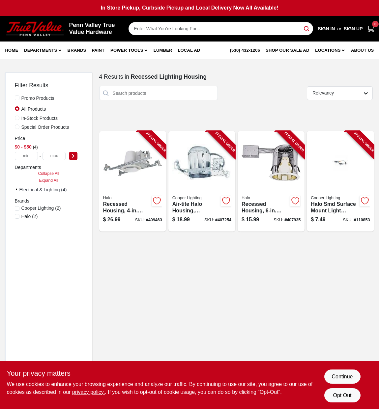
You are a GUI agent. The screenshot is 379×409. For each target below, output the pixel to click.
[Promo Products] (17, 97)
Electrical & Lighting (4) (43, 189)
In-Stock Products (39, 118)
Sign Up (353, 28)
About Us (362, 50)
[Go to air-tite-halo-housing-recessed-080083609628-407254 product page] (201, 181)
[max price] (54, 156)
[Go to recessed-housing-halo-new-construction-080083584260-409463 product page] (132, 181)
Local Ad (189, 50)
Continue (342, 376)
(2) (41, 208)
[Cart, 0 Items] (370, 28)
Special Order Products (45, 127)
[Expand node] (17, 189)
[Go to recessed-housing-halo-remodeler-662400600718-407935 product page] (271, 181)
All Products (33, 109)
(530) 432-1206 (245, 50)
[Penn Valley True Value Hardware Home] (35, 29)
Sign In (326, 28)
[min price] (26, 156)
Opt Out (342, 395)
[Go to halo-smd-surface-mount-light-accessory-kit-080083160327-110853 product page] (340, 181)
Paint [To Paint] (98, 50)
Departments (40, 50)
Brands (77, 50)
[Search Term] (221, 28)
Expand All (48, 180)
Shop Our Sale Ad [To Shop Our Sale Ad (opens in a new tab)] (287, 50)
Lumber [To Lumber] (163, 50)
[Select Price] (73, 156)
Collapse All (48, 173)
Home (11, 50)
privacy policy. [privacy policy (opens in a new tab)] (88, 392)
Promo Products (37, 98)
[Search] (307, 28)
